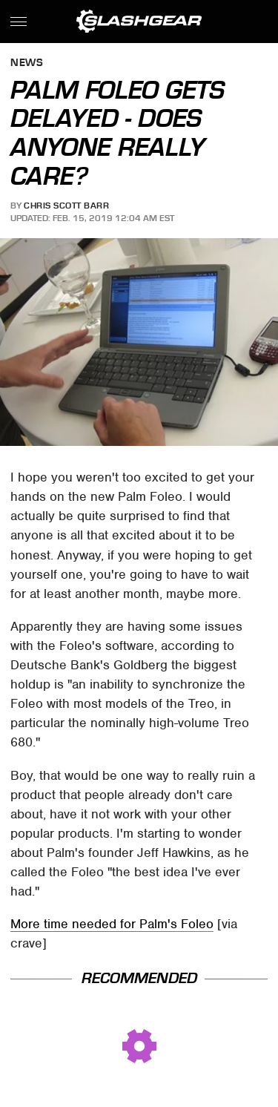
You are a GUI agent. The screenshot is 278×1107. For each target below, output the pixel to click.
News (26, 63)
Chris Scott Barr (66, 205)
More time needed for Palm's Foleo (112, 924)
